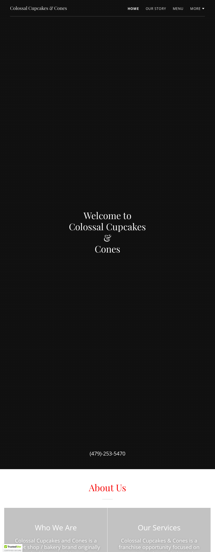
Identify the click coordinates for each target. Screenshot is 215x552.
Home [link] (133, 8)
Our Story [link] (156, 8)
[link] (38, 8)
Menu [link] (178, 8)
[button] (197, 8)
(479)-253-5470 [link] (107, 453)
